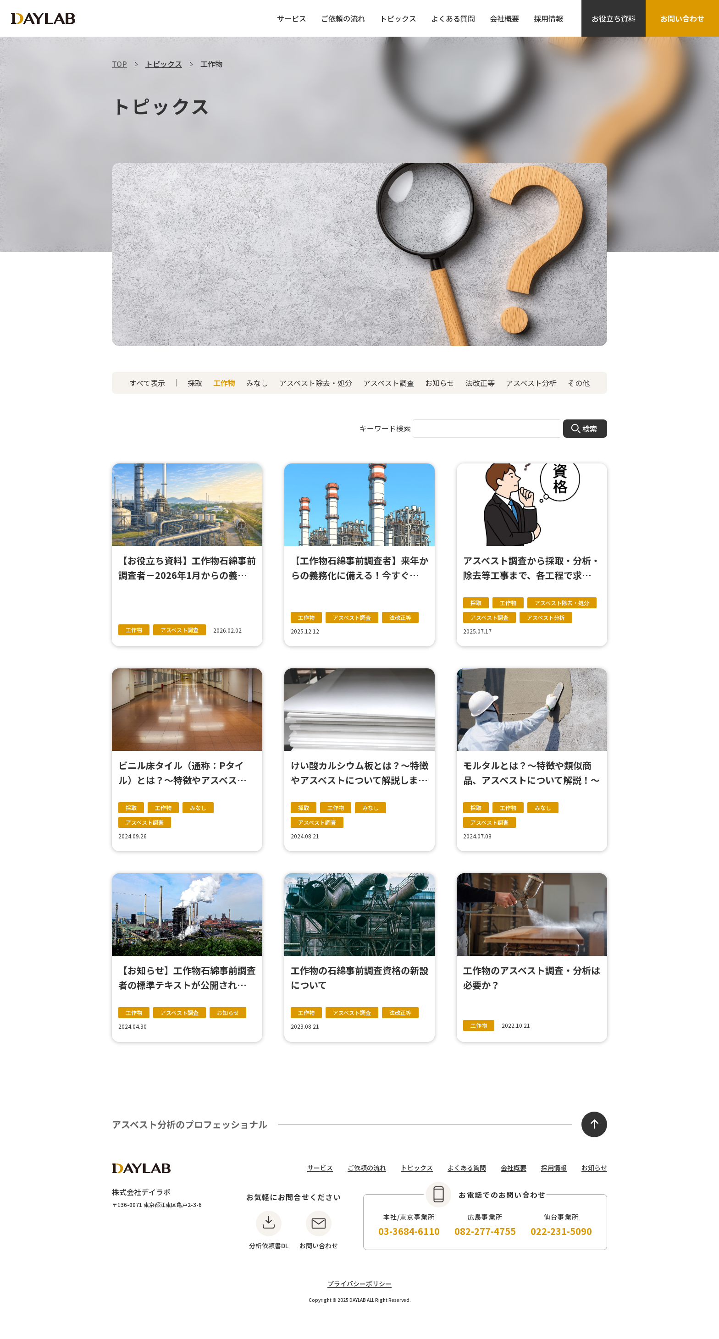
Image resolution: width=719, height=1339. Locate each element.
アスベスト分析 (531, 382)
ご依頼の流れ (343, 18)
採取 (195, 382)
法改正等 (480, 382)
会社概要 (504, 18)
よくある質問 (453, 18)
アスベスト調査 (388, 382)
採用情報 (548, 18)
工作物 (224, 382)
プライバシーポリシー (359, 1283)
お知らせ (439, 382)
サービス (291, 18)
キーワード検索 (385, 428)
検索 (589, 428)
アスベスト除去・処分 (315, 382)
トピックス (398, 18)
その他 (579, 382)
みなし (257, 382)
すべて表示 (147, 382)
